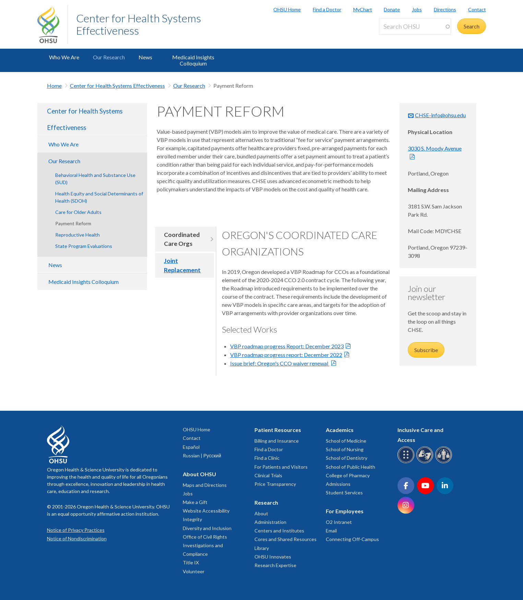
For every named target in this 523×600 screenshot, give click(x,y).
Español (191, 447)
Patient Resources (277, 430)
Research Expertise (275, 565)
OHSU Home (287, 9)
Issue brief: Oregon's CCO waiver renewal (279, 363)
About (261, 513)
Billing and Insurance (276, 441)
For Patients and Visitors (281, 467)
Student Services (344, 492)
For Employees (345, 511)
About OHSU (199, 474)
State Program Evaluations (83, 246)
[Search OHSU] (415, 27)
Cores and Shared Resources (285, 539)
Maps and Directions (205, 485)
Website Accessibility (206, 511)
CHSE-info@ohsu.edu (440, 115)
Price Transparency (275, 484)
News (145, 57)
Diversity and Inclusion (207, 528)
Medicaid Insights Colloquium (193, 60)
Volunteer (193, 571)
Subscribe (426, 350)
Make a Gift (195, 502)
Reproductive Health (77, 235)
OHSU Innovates (272, 557)
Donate (392, 9)
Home (54, 85)
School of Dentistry (346, 458)
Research (266, 502)
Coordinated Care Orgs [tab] (182, 239)
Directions (445, 9)
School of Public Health (350, 467)
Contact (477, 9)
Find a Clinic (267, 458)
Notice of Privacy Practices (76, 530)
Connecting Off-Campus (352, 539)
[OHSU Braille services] (406, 462)
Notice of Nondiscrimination (77, 538)
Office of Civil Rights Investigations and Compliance (205, 545)
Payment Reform (73, 223)
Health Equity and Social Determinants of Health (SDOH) (99, 197)
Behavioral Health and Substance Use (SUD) (95, 178)
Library (261, 548)
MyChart (362, 9)
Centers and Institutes (279, 530)
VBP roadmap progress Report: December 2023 (287, 346)
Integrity (192, 519)
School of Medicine (346, 441)
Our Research (109, 57)
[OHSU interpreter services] (444, 462)
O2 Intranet (339, 522)
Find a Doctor (327, 9)
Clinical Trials (268, 475)
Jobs (417, 9)
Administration (270, 522)
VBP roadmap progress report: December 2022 (286, 354)
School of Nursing (345, 449)
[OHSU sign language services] (425, 462)
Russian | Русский (202, 455)
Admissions (338, 484)
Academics (340, 430)
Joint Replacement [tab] (182, 265)
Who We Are (64, 57)
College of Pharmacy (348, 475)
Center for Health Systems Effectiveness (138, 24)
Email (331, 530)
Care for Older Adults (78, 212)
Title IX (191, 562)
